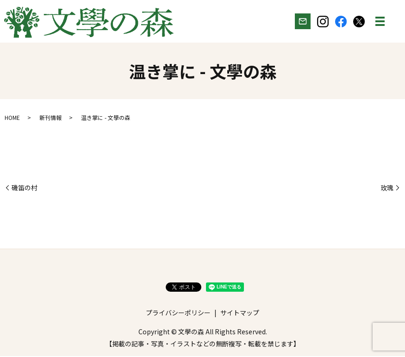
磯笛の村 (24, 188)
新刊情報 (50, 118)
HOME (12, 118)
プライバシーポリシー (178, 313)
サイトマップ (239, 313)
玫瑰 (386, 188)
